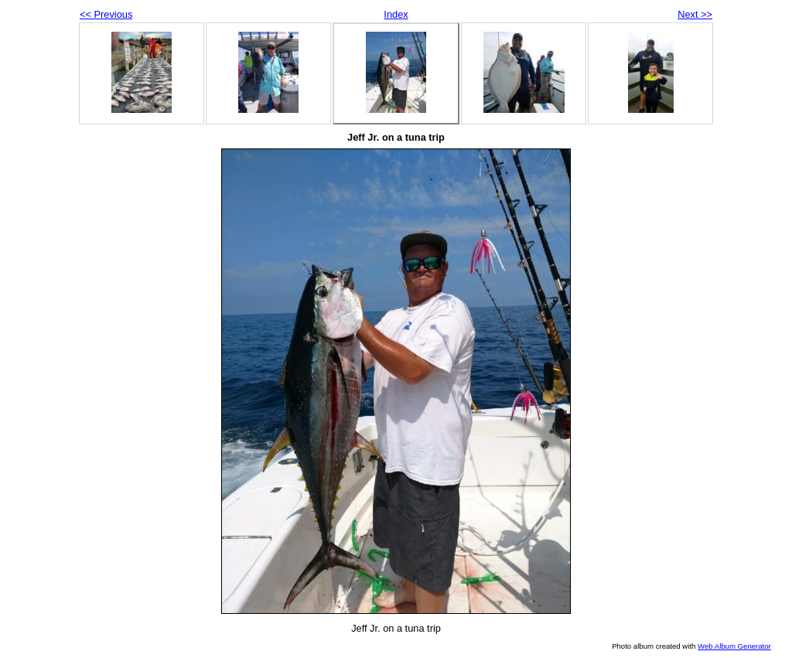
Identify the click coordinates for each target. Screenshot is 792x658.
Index (396, 14)
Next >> (695, 14)
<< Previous (106, 14)
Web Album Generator (734, 646)
